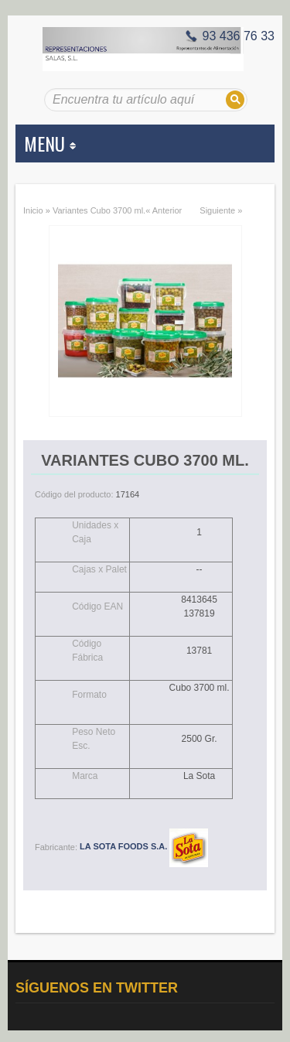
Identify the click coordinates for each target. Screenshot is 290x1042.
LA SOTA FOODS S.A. (144, 846)
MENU (50, 143)
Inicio (33, 210)
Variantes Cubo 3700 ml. (99, 210)
